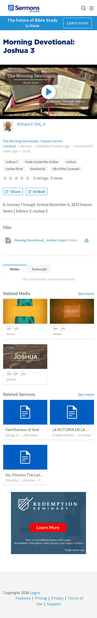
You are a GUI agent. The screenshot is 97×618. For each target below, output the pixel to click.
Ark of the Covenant (65, 169)
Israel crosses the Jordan (41, 162)
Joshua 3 (12, 162)
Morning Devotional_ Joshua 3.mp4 (46, 240)
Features (23, 598)
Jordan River (14, 169)
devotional (37, 169)
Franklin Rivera (63, 435)
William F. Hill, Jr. (31, 124)
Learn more (77, 23)
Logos (34, 592)
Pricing (41, 598)
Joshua (71, 162)
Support (54, 603)
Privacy (57, 598)
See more (86, 293)
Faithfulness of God (22, 429)
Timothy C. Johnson (20, 480)
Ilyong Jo (12, 435)
